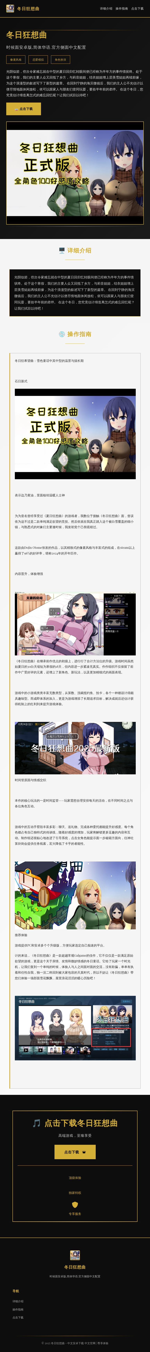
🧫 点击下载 (23, 109)
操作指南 (122, 8)
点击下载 (137, 8)
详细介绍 (106, 8)
